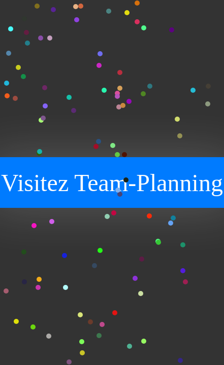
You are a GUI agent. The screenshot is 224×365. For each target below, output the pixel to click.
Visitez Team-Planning (112, 182)
